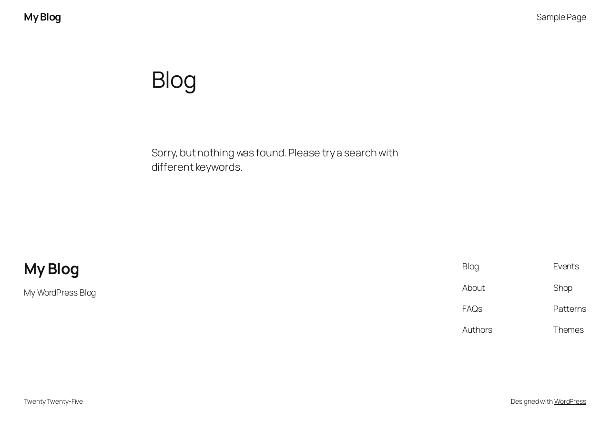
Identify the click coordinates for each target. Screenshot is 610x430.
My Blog (42, 17)
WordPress (570, 401)
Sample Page (561, 16)
